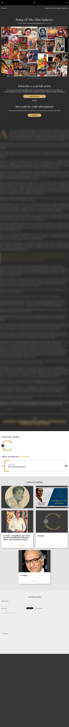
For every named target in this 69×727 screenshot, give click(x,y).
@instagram (4, 601)
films (51, 545)
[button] (66, 466)
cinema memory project (17, 545)
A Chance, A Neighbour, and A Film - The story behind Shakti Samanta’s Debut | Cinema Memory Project (17, 538)
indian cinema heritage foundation (56, 8)
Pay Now (34, 115)
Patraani (41, 536)
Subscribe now (34, 96)
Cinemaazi (48, 23)
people (34, 581)
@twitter (4, 608)
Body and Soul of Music (17, 467)
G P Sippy (23, 575)
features (4, 8)
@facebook (39, 608)
